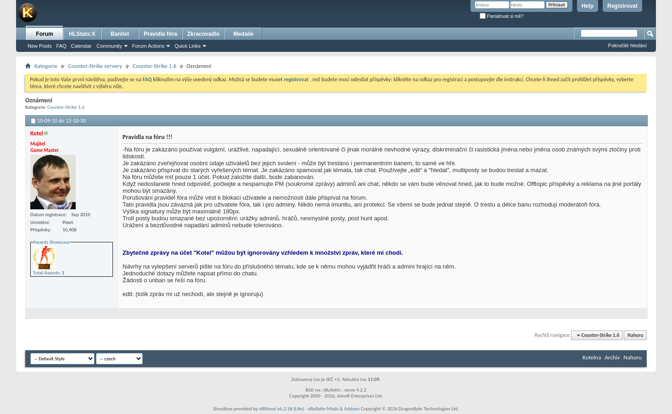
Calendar (81, 46)
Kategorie (45, 65)
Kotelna (591, 357)
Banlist (120, 34)
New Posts (40, 46)
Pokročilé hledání (627, 45)
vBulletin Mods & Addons (333, 409)
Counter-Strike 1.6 (154, 65)
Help (588, 6)
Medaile (243, 34)
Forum (44, 34)
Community (109, 46)
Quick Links (187, 46)
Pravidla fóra (160, 34)
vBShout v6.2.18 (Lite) (281, 409)
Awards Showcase (51, 242)
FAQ (61, 46)
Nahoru (635, 335)
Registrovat (622, 6)
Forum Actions (148, 46)
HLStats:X (82, 34)
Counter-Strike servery (95, 65)
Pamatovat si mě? (502, 16)
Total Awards (46, 273)
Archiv (612, 357)
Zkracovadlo (203, 34)
